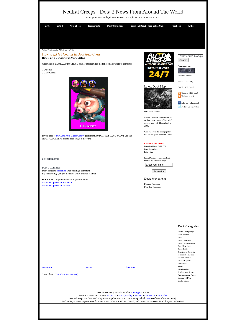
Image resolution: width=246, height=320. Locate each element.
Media (180, 266)
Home (89, 267)
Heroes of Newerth (186, 255)
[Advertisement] (122, 37)
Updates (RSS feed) (189, 93)
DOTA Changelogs (186, 231)
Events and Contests (186, 252)
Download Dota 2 (151, 146)
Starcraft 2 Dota (184, 278)
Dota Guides (183, 249)
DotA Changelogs (115, 26)
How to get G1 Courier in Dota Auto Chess (71, 54)
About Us (111, 295)
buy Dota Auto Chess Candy (69, 135)
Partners (138, 295)
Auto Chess (75, 26)
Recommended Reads (187, 275)
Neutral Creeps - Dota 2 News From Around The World (123, 12)
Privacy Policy (125, 295)
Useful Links (183, 281)
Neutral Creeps (159, 160)
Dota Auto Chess (151, 149)
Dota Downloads (185, 246)
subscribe (61, 170)
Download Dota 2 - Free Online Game (147, 26)
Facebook (176, 26)
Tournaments (94, 26)
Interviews (182, 263)
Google (136, 292)
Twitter (191, 26)
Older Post (130, 267)
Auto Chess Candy (185, 81)
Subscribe (162, 295)
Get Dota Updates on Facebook (57, 182)
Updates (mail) (187, 96)
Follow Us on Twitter (190, 107)
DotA (47, 26)
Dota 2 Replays (184, 240)
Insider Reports (184, 260)
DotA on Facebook (152, 184)
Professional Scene (186, 272)
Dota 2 (60, 26)
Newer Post (47, 267)
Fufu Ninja (148, 152)
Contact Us (150, 295)
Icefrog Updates (184, 258)
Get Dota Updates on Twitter (56, 185)
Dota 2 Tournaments (186, 243)
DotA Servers (183, 234)
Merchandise (183, 269)
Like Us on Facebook (190, 103)
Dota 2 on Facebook (152, 187)
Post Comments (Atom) (66, 274)
